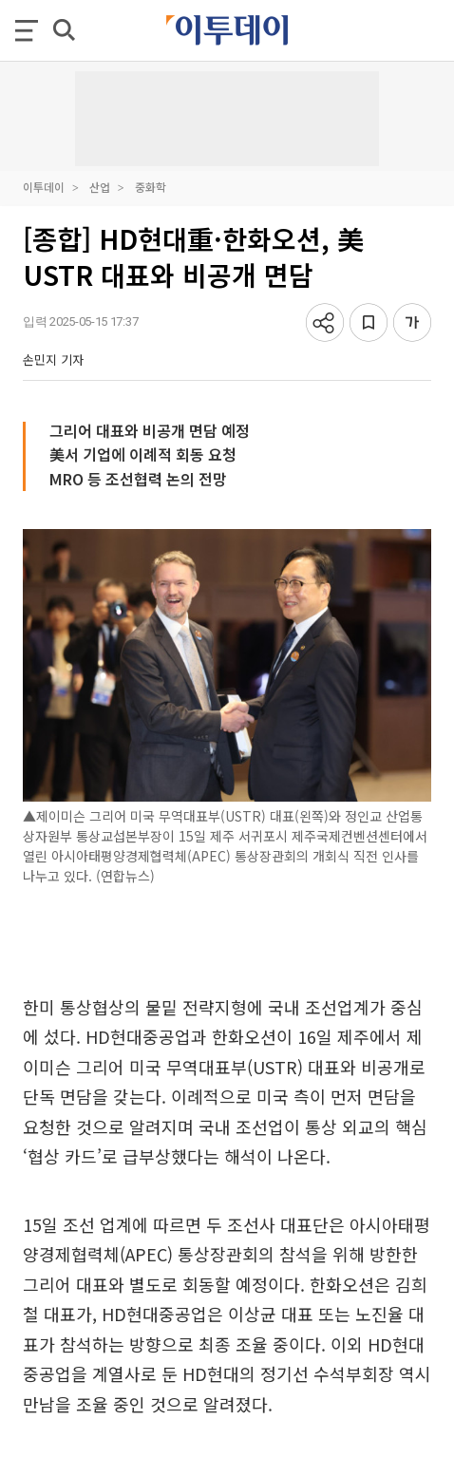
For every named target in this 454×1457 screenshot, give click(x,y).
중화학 (150, 187)
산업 (99, 187)
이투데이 (44, 187)
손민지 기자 (53, 359)
